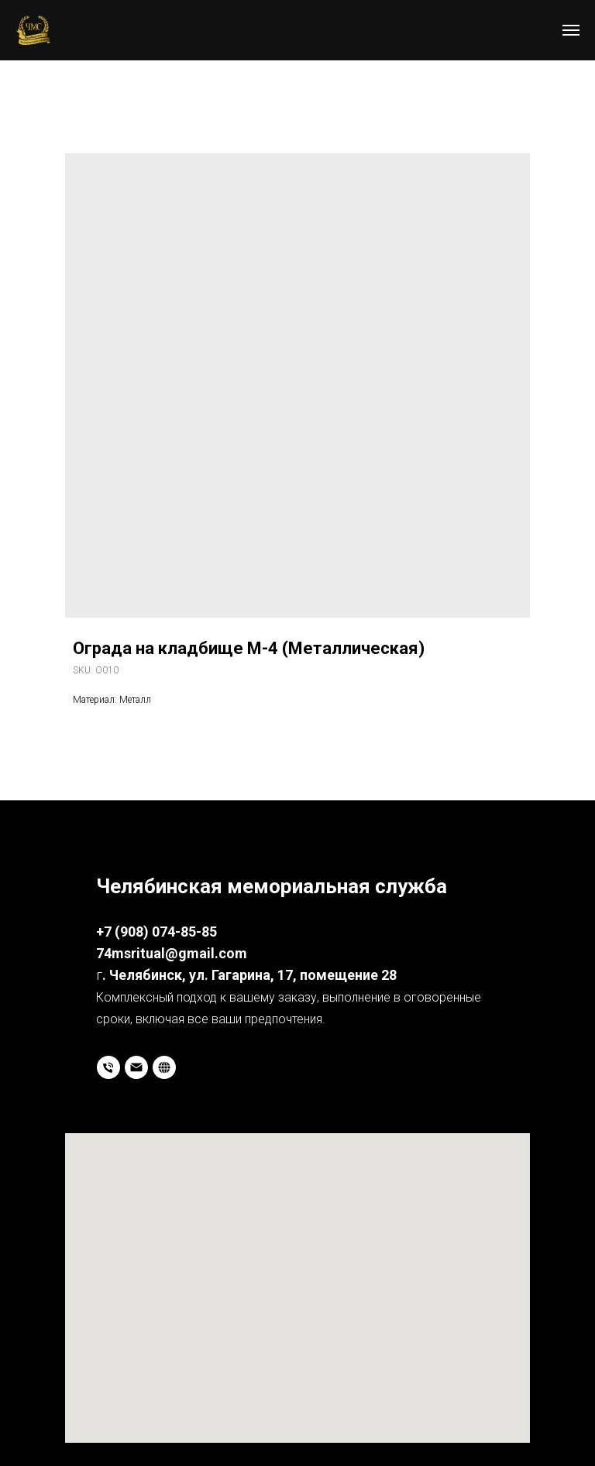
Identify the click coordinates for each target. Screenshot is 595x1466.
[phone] (108, 1067)
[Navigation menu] (571, 30)
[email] (136, 1067)
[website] (164, 1067)
